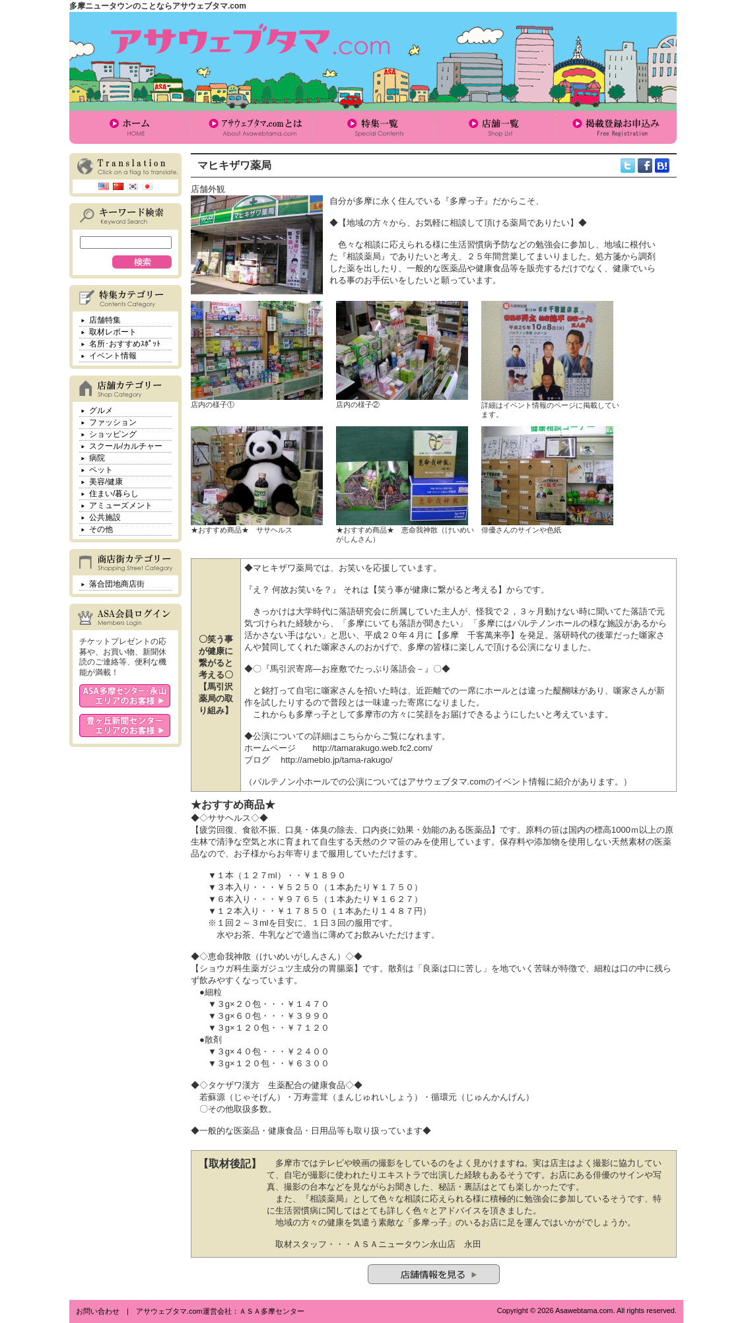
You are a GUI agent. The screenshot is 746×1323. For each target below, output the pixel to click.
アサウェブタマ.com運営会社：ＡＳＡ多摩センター (220, 1311)
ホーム (130, 127)
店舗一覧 (494, 127)
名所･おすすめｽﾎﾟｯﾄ (124, 343)
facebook (645, 166)
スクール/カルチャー (125, 446)
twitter (628, 166)
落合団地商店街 (117, 584)
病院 (97, 458)
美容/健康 (106, 481)
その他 (101, 529)
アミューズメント (121, 505)
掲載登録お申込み (616, 127)
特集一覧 (373, 127)
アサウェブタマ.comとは (251, 127)
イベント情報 (113, 355)
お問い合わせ (97, 1311)
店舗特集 (105, 320)
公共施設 (105, 517)
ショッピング (113, 434)
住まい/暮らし (114, 493)
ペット (101, 469)
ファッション (113, 422)
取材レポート (113, 332)
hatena (662, 166)
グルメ (101, 410)
